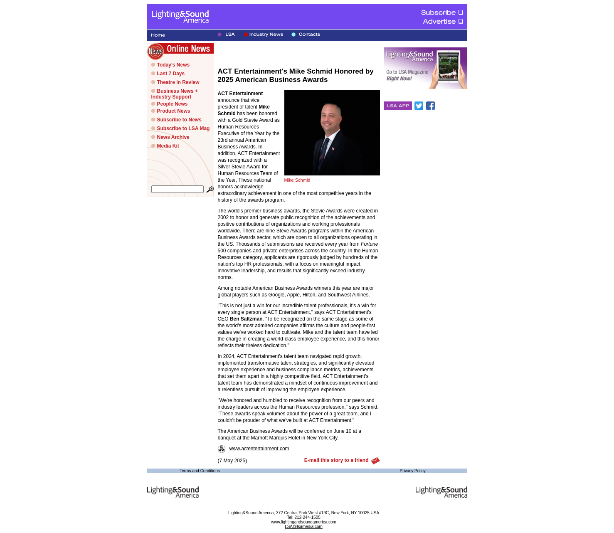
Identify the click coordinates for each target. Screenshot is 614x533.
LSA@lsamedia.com (304, 526)
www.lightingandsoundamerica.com (303, 522)
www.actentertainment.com (253, 449)
